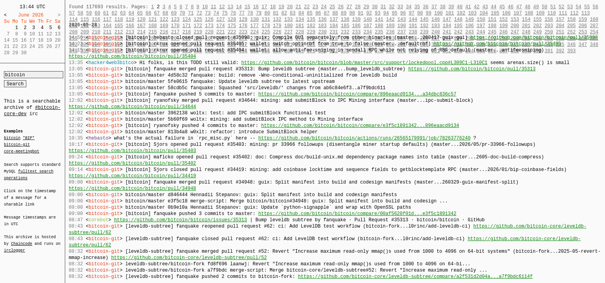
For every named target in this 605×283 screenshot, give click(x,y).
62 (114, 13)
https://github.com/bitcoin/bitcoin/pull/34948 (132, 188)
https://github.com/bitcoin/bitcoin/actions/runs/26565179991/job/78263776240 (364, 138)
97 (411, 13)
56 (595, 7)
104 (483, 13)
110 (551, 13)
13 (230, 7)
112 (574, 13)
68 (165, 13)
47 (519, 7)
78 (250, 13)
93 (377, 13)
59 (89, 13)
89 (343, 13)
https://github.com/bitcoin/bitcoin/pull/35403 (132, 150)
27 (349, 7)
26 (340, 7)
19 (281, 7)
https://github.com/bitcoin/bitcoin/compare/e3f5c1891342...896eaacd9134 (360, 125)
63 (123, 13)
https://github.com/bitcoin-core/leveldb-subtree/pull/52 (189, 257)
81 (276, 13)
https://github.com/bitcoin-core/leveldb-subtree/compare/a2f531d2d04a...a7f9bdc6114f (415, 276)
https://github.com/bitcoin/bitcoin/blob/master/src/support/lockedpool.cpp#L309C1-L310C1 (364, 62)
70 (182, 13)
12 (222, 7)
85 (309, 13)
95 (394, 13)
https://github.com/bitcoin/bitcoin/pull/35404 (132, 56)
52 (561, 7)
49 (536, 7)
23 (315, 7)
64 (131, 13)
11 (213, 7)
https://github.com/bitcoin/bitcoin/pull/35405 (497, 43)
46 (510, 7)
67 (157, 13)
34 (408, 7)
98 (420, 13)
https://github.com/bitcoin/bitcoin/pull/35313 (471, 69)
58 (80, 13)
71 (191, 13)
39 (451, 7)
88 (335, 13)
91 (360, 13)
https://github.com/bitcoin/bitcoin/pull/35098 (534, 37)
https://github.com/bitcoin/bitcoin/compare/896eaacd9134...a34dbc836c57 (357, 94)
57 (72, 13)
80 (267, 13)
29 (366, 7)
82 (284, 13)
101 (450, 13)
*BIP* (29, 138)
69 (173, 13)
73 (208, 13)
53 (570, 7)
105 (495, 13)
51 (553, 7)
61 (105, 13)
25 (332, 7)
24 (323, 7)
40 (459, 7)
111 (563, 13)
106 (506, 13)
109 (540, 13)
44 (493, 7)
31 (383, 7)
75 (224, 13)
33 (400, 7)
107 (517, 13)
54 (578, 7)
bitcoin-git (17, 144)
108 (529, 13)
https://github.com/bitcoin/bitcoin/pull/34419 (132, 176)
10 (204, 7)
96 (403, 13)
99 (428, 13)
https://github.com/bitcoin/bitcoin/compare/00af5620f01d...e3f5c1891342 (357, 213)
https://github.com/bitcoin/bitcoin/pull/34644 (132, 106)
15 (247, 7)
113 (585, 13)
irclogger (14, 245)
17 (264, 7)
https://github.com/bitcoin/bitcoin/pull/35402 (132, 163)
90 (352, 13)
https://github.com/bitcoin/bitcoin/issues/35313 (180, 220)
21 (298, 7)
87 (326, 13)
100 (438, 13)
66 (148, 13)
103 (472, 13)
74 (216, 13)
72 (199, 13)
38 (443, 7)
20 (290, 7)
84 (301, 13)
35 (417, 7)
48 (527, 7)
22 (307, 7)
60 (97, 13)
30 (375, 7)
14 (239, 7)
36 (425, 7)
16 (255, 7)
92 (369, 13)
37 (434, 7)
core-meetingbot (21, 151)
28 (357, 7)
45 (502, 7)
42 (476, 7)
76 (233, 13)
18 (272, 7)
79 (258, 13)
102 (461, 13)
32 (391, 7)
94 (386, 13)
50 (544, 7)
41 (468, 7)
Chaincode (21, 239)
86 (318, 13)
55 (587, 7)
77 (241, 13)
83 (292, 13)
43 (485, 7)
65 (140, 13)
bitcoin (12, 138)
